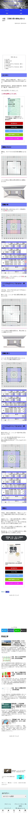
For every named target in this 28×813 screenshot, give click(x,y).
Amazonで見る (14, 127)
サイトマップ (7, 808)
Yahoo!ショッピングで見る (13, 130)
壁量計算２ (8, 65)
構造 (7, 591)
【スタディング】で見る (14, 138)
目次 (12, 57)
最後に (7, 68)
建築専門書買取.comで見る (13, 134)
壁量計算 (8, 62)
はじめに (8, 59)
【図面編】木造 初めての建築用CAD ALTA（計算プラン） (14, 537)
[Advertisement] (14, 39)
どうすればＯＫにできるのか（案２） (14, 66)
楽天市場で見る (14, 123)
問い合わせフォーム (20, 808)
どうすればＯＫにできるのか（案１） (14, 63)
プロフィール (7, 804)
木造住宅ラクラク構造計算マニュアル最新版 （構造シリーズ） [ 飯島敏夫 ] (14, 118)
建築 (3, 591)
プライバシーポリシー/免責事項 (20, 805)
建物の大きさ (9, 60)
